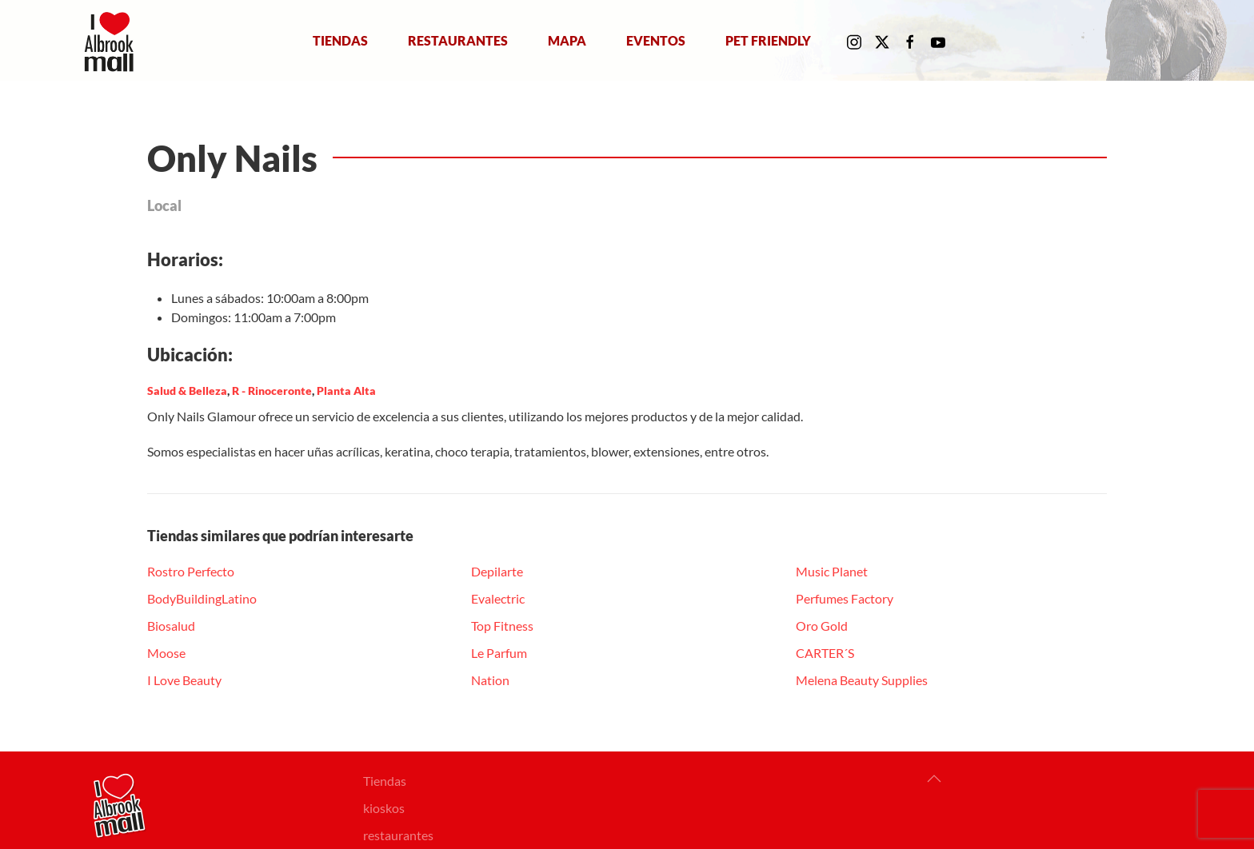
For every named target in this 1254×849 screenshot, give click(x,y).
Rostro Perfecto (190, 571)
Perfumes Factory (844, 598)
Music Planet (832, 571)
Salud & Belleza (187, 390)
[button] (934, 779)
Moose (166, 652)
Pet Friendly (768, 39)
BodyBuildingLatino (202, 598)
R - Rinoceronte (272, 390)
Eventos (655, 39)
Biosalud (171, 625)
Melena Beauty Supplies (862, 680)
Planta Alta (346, 390)
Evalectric (498, 598)
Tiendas (340, 39)
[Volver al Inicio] (112, 40)
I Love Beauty (184, 680)
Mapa (567, 39)
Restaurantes (458, 39)
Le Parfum (499, 652)
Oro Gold (822, 625)
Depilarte (497, 571)
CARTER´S (825, 652)
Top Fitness (502, 625)
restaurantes (398, 835)
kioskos (384, 807)
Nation (490, 680)
